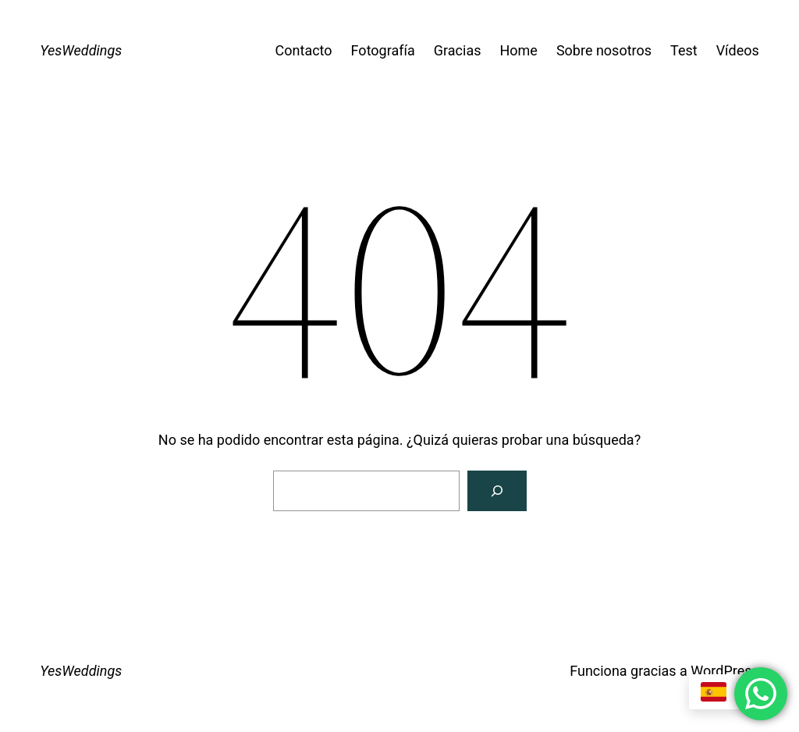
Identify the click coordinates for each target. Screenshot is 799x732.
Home (518, 50)
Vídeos (737, 50)
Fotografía (383, 50)
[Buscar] (497, 491)
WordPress (724, 671)
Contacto (303, 50)
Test (684, 50)
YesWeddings (81, 50)
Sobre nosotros (604, 50)
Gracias (457, 50)
